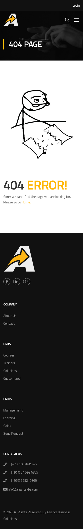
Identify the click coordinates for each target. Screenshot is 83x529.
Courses (9, 355)
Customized (12, 378)
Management (13, 410)
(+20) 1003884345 (24, 464)
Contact (9, 323)
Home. (26, 202)
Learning (9, 418)
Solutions (10, 371)
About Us (9, 316)
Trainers (9, 363)
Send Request (13, 433)
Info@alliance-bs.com (22, 489)
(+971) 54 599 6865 (24, 472)
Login (76, 5)
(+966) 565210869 (24, 480)
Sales (7, 426)
